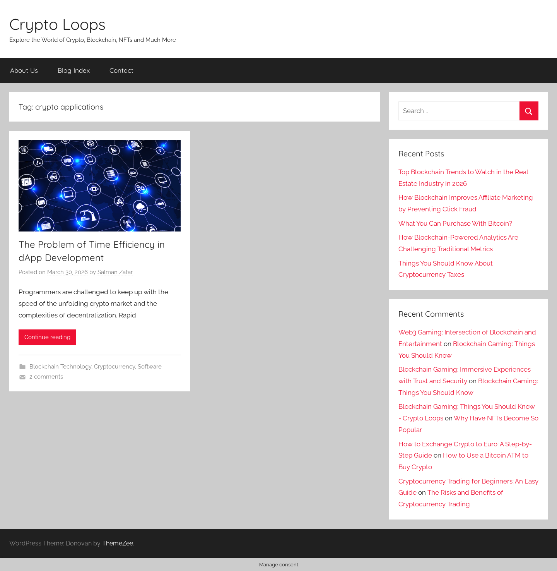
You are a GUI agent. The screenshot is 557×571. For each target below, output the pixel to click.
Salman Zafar (115, 272)
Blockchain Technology (60, 366)
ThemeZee (117, 543)
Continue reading (47, 337)
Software (150, 366)
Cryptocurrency (114, 366)
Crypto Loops (57, 24)
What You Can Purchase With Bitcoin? (455, 223)
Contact (121, 70)
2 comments (46, 376)
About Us (24, 70)
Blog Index (74, 70)
